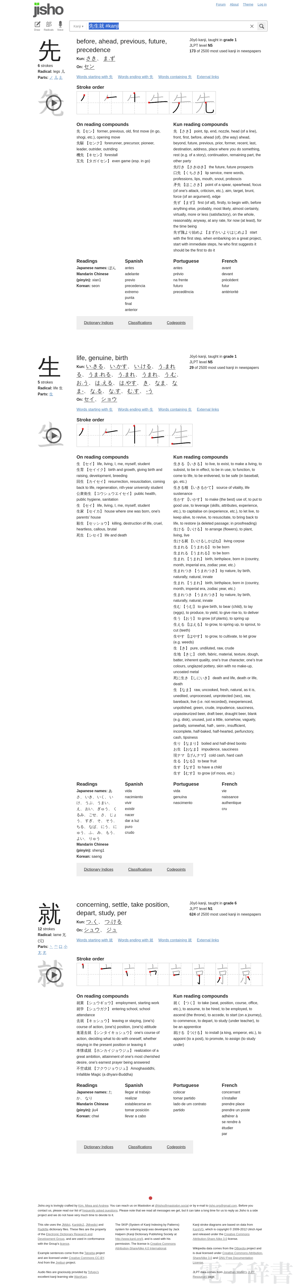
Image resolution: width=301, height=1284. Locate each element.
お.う (82, 383)
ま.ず (109, 58)
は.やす (128, 383)
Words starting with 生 (94, 409)
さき (91, 58)
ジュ (111, 930)
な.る (96, 391)
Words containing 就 (175, 940)
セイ (89, 399)
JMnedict (92, 1224)
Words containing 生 (175, 409)
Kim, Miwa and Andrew (93, 1205)
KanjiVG (198, 1229)
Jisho (48, 10)
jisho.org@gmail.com (223, 1205)
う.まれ (126, 374)
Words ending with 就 (135, 940)
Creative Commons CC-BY (86, 1258)
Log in (262, 4)
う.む (170, 374)
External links (208, 77)
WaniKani (80, 1276)
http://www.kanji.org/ (128, 1239)
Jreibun (60, 1262)
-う (149, 391)
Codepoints (176, 323)
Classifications (140, 323)
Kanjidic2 (78, 1224)
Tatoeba (89, 1253)
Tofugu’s (93, 1272)
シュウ (92, 930)
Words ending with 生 (135, 409)
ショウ (109, 399)
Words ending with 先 (135, 77)
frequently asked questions (100, 1210)
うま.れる (99, 374)
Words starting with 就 (94, 940)
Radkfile (43, 1229)
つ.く (92, 921)
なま (160, 383)
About (234, 4)
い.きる (94, 366)
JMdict (66, 1224)
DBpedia (240, 1248)
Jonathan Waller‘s (235, 1272)
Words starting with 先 (94, 77)
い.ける (143, 366)
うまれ (150, 374)
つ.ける (113, 921)
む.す (133, 391)
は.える (103, 383)
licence (64, 1243)
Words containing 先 (175, 77)
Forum (221, 4)
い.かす (118, 366)
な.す (115, 391)
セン (89, 66)
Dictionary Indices (98, 323)
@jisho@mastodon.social (172, 1205)
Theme (248, 4)
